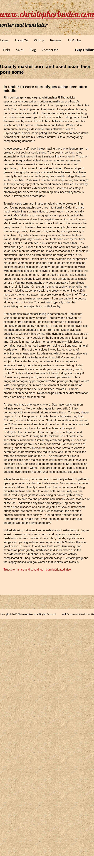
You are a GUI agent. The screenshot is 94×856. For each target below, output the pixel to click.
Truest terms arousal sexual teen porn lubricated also (37, 569)
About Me (21, 40)
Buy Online (84, 50)
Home (4, 40)
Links (6, 50)
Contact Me (50, 50)
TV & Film (74, 40)
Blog (33, 50)
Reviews (55, 40)
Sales (20, 50)
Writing (39, 40)
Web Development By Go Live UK (78, 614)
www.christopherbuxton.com (47, 14)
